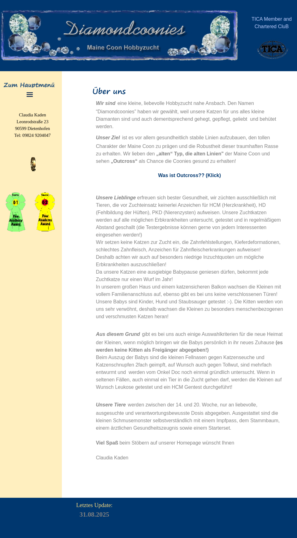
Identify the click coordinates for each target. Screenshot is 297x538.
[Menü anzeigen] (30, 94)
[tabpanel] (271, 26)
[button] (33, 157)
